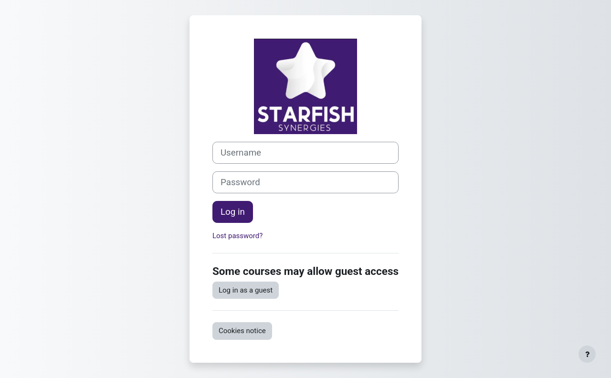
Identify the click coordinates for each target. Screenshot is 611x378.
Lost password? (237, 235)
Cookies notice (242, 330)
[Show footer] (587, 354)
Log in (233, 212)
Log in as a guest (246, 290)
